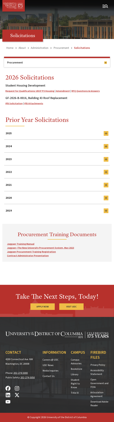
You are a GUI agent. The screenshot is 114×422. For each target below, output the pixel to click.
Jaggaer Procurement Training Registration (31, 251)
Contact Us (49, 376)
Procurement (61, 48)
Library (74, 374)
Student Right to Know (75, 383)
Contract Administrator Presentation (28, 255)
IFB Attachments (33, 103)
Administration (39, 48)
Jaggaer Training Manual (20, 244)
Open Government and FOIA (99, 383)
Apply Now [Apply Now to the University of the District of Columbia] (42, 306)
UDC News (48, 365)
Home (9, 48)
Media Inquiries (50, 370)
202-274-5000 (20, 373)
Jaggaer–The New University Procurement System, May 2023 (40, 248)
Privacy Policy (97, 365)
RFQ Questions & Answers (86, 91)
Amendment (63, 91)
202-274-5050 (27, 377)
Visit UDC (71, 306)
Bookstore (76, 369)
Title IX (75, 393)
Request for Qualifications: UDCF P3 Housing (29, 91)
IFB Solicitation (14, 103)
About (22, 48)
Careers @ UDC (50, 360)
